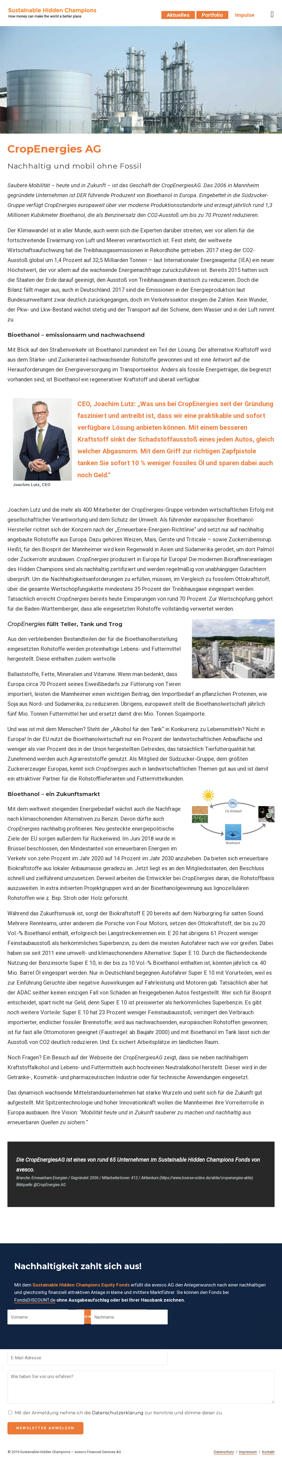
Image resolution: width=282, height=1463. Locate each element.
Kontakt (268, 1452)
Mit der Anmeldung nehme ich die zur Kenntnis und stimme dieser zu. (119, 1412)
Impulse (244, 15)
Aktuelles (178, 15)
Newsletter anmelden (45, 1428)
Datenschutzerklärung (117, 1412)
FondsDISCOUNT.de (34, 1300)
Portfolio (212, 15)
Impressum (248, 1452)
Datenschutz (224, 1452)
